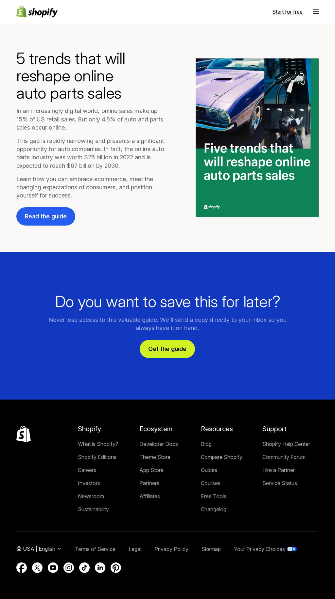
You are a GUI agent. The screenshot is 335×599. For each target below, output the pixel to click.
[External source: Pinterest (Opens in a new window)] (116, 567)
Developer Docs (158, 444)
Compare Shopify (221, 457)
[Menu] (316, 12)
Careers (87, 470)
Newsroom (91, 496)
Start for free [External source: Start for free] (287, 11)
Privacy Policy (171, 549)
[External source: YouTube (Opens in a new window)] (53, 567)
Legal (135, 549)
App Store (151, 470)
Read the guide (46, 216)
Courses (210, 483)
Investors (89, 483)
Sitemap (211, 549)
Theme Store (154, 457)
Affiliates (149, 496)
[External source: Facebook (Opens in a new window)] (21, 567)
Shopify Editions (97, 457)
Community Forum (284, 457)
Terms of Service (95, 549)
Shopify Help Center (286, 444)
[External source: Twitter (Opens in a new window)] (37, 567)
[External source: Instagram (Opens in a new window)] (68, 567)
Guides (209, 470)
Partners (149, 483)
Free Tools (213, 496)
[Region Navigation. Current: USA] (39, 549)
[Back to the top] (23, 434)
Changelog (213, 509)
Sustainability (93, 509)
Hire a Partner (278, 470)
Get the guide (167, 348)
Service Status (279, 483)
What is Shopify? (98, 444)
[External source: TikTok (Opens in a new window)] (84, 567)
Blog (206, 444)
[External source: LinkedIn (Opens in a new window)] (100, 567)
